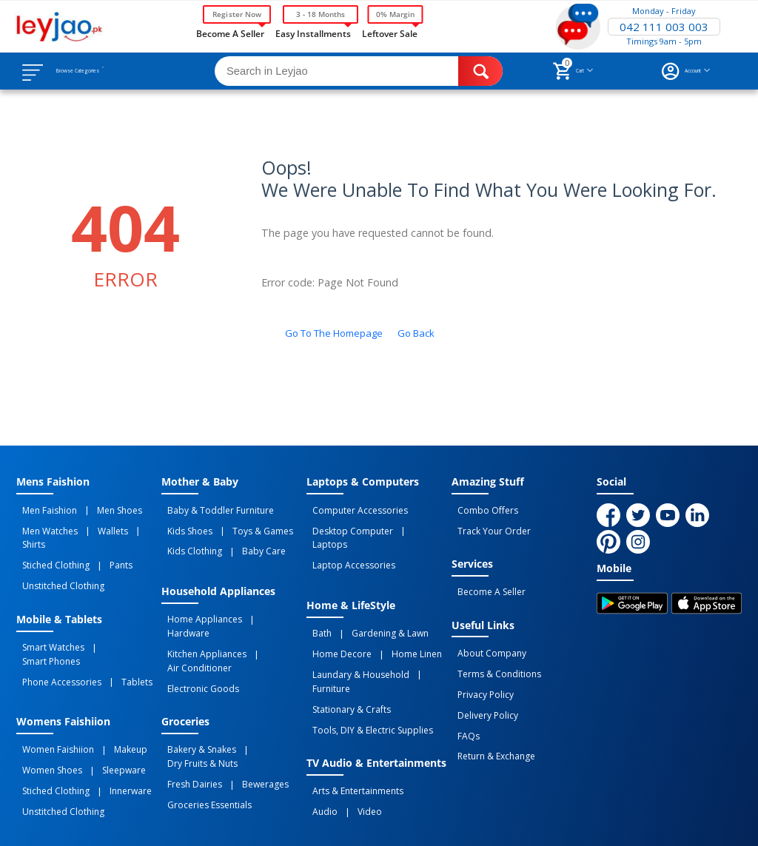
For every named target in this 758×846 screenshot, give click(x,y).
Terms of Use (300, 821)
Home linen (399, 621)
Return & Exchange (490, 720)
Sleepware (106, 710)
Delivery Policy (482, 687)
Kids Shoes (184, 524)
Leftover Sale (389, 32)
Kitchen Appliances (201, 621)
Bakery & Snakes (195, 703)
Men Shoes (101, 508)
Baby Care (246, 541)
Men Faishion (43, 508)
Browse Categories (101, 71)
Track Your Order (488, 524)
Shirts (129, 524)
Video (352, 743)
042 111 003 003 (664, 26)
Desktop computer (346, 524)
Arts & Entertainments (352, 726)
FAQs (463, 703)
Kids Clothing (188, 541)
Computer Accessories (354, 508)
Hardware (265, 604)
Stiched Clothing (50, 541)
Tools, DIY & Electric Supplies (366, 669)
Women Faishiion (52, 694)
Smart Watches (47, 614)
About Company (486, 638)
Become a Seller (230, 32)
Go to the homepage (334, 333)
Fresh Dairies (188, 729)
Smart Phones (115, 614)
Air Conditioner (193, 630)
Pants (103, 541)
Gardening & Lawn (372, 604)
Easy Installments (313, 32)
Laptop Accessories (347, 541)
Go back (416, 333)
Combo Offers (482, 508)
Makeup (113, 694)
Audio (319, 743)
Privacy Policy (480, 671)
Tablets (119, 630)
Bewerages (247, 729)
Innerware (113, 726)
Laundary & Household (354, 637)
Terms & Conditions (493, 655)
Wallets (95, 524)
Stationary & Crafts (345, 653)
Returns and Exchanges (403, 821)
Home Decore (336, 621)
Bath (316, 604)
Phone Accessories (55, 630)
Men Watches (44, 524)
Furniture (430, 637)
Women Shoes (46, 710)
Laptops (412, 524)
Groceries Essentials (203, 746)
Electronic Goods (197, 646)
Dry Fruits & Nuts (196, 713)
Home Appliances (198, 604)
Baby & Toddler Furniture (214, 508)
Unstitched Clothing (57, 557)
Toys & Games (245, 524)
